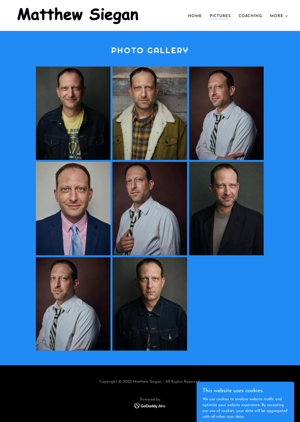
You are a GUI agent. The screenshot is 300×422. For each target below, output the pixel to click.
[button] (279, 16)
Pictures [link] (220, 16)
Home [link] (195, 16)
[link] (78, 15)
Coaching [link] (250, 16)
